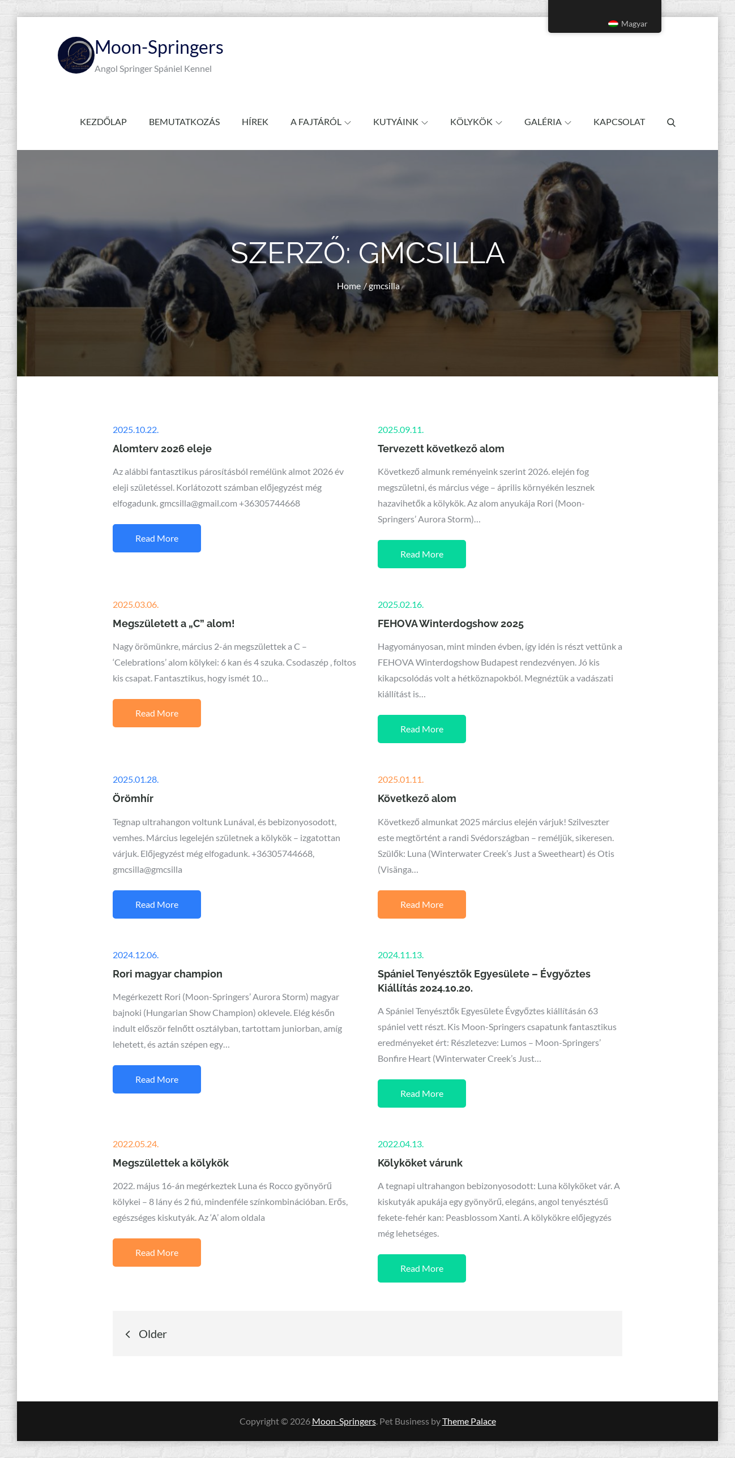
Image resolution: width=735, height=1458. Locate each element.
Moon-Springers (159, 47)
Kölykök (476, 121)
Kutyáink (400, 121)
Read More (156, 538)
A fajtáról (320, 121)
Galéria (547, 121)
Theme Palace (469, 1421)
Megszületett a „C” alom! (174, 623)
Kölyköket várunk (420, 1163)
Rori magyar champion (168, 974)
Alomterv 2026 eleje (162, 448)
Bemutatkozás (184, 121)
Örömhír (133, 798)
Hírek (255, 121)
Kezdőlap (103, 121)
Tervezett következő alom (441, 448)
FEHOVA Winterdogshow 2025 (451, 623)
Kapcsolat (619, 121)
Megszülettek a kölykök (171, 1163)
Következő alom (417, 798)
